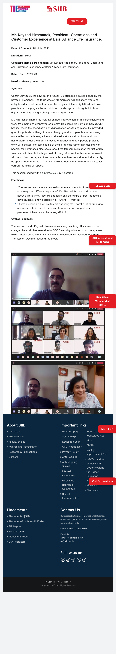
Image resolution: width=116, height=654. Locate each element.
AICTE (90, 444)
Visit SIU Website (102, 481)
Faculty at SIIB (17, 441)
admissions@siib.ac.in (71, 538)
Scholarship (69, 436)
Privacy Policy (70, 451)
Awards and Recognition (23, 446)
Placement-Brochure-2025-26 (26, 521)
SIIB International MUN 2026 (102, 240)
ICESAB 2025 (102, 185)
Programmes (16, 436)
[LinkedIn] (63, 560)
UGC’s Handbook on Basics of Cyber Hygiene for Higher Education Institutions (97, 470)
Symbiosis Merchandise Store (102, 301)
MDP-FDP (107, 428)
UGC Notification (72, 446)
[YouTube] (73, 560)
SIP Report (15, 526)
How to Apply (70, 431)
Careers (13, 456)
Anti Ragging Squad (69, 464)
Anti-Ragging (69, 456)
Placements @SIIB (19, 516)
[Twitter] (79, 560)
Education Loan (71, 441)
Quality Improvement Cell (97, 452)
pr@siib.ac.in (67, 541)
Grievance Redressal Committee (68, 484)
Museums (92, 485)
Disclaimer (93, 490)
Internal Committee (68, 473)
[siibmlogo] (57, 7)
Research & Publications (23, 451)
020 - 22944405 (78, 528)
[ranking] (20, 4)
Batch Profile (16, 531)
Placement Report (19, 536)
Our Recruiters (17, 541)
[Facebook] (84, 560)
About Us (14, 431)
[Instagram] (68, 560)
